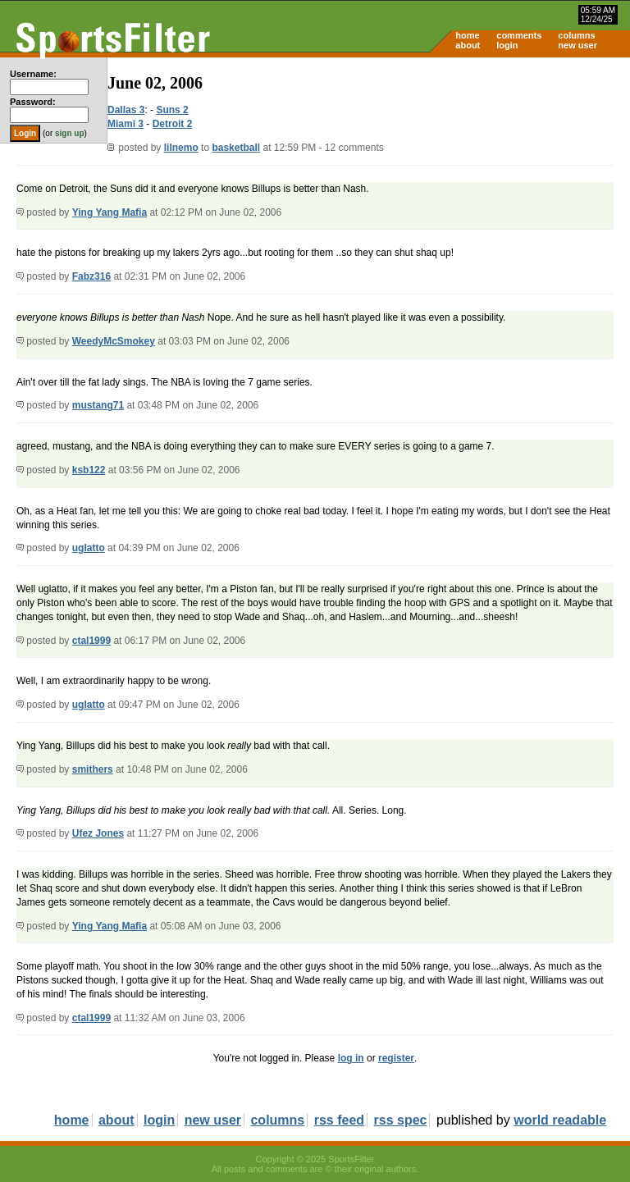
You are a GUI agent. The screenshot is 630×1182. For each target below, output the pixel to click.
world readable (560, 1120)
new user (577, 45)
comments (518, 35)
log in (351, 1058)
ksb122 (89, 470)
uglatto (88, 548)
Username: (33, 74)
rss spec (400, 1120)
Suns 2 (172, 110)
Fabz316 (91, 276)
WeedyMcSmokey (113, 341)
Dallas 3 (125, 110)
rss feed (339, 1120)
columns (576, 35)
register (396, 1058)
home (467, 35)
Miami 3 (125, 124)
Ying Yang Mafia (109, 212)
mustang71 (98, 405)
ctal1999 (91, 640)
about (467, 45)
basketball (236, 147)
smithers (92, 769)
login (507, 45)
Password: (33, 102)
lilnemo (181, 147)
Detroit (170, 124)
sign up (69, 133)
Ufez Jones (98, 833)
